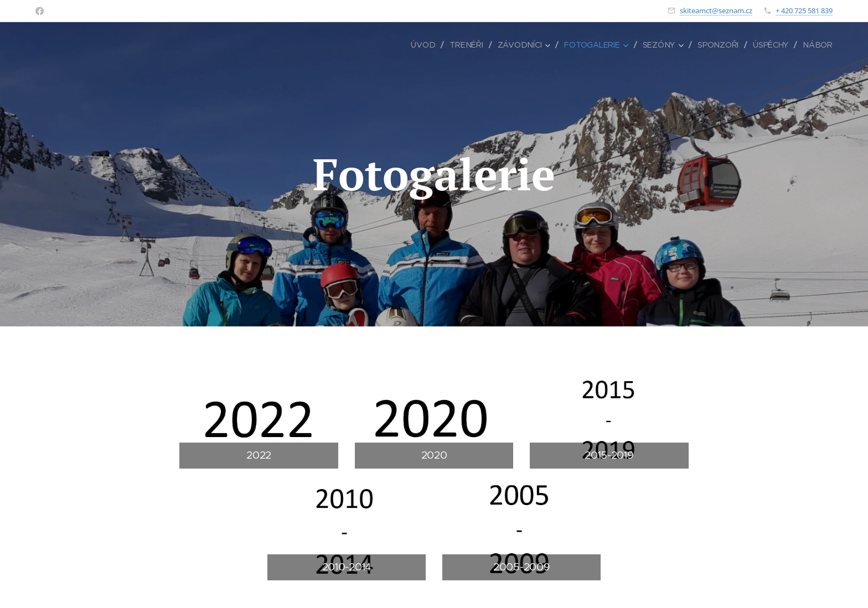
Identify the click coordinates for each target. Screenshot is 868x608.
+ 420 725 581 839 (804, 10)
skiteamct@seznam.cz (716, 10)
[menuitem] (430, 45)
